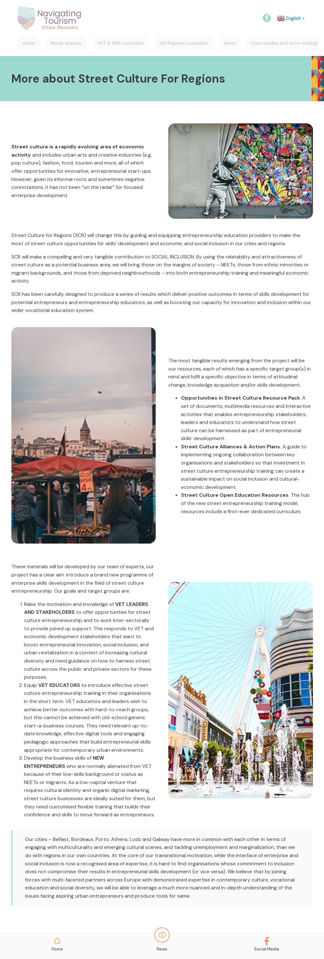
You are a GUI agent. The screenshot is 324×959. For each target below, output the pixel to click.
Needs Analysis (66, 43)
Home (28, 43)
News (229, 43)
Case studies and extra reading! (284, 43)
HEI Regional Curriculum (184, 43)
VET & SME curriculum (120, 43)
